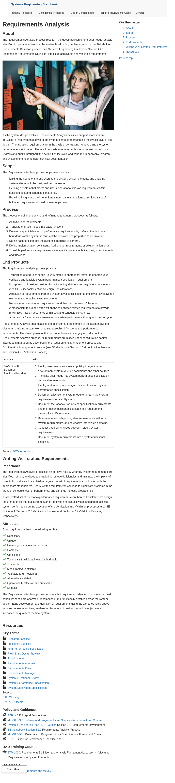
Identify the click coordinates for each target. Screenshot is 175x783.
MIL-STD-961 (16, 734)
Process (131, 37)
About (129, 28)
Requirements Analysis (21, 663)
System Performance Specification (28, 683)
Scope (130, 32)
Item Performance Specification (26, 648)
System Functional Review (23, 678)
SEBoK (12, 715)
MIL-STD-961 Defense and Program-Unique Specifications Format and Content (55, 720)
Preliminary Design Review (24, 653)
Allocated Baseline (19, 638)
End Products (134, 42)
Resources (132, 51)
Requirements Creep (20, 668)
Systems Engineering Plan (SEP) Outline (32, 724)
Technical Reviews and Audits (115, 12)
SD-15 (11, 739)
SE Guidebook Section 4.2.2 (24, 729)
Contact (140, 12)
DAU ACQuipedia (13, 702)
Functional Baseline (19, 643)
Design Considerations (82, 12)
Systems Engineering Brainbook (36, 4)
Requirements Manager (22, 673)
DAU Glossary (11, 697)
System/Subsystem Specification (27, 687)
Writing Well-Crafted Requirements (147, 47)
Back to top (126, 58)
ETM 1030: (14, 752)
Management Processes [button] (52, 12)
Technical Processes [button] (22, 12)
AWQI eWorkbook (23, 451)
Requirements (16, 658)
